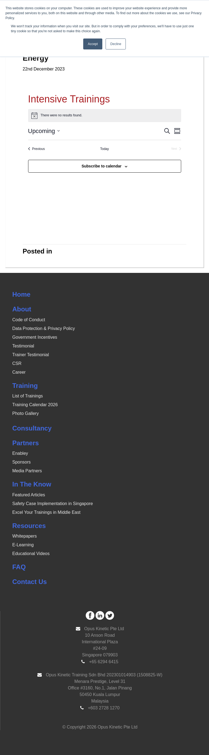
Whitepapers (24, 536)
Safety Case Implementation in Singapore (52, 503)
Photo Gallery (25, 413)
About (21, 309)
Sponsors (21, 462)
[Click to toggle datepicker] (44, 130)
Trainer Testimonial (30, 354)
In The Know (31, 484)
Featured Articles (28, 494)
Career (19, 372)
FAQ (19, 567)
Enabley (20, 453)
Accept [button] (93, 44)
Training (25, 385)
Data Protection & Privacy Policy (43, 328)
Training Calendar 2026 (35, 404)
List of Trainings (27, 396)
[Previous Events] (36, 149)
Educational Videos (31, 553)
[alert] (104, 115)
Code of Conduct (28, 319)
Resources (29, 525)
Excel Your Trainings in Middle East (46, 512)
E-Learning (23, 544)
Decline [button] (115, 44)
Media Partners (27, 470)
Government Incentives (34, 337)
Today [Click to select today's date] (104, 149)
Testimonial (23, 346)
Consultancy (32, 428)
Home (21, 294)
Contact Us (29, 581)
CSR (17, 363)
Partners (25, 443)
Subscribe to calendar (101, 166)
